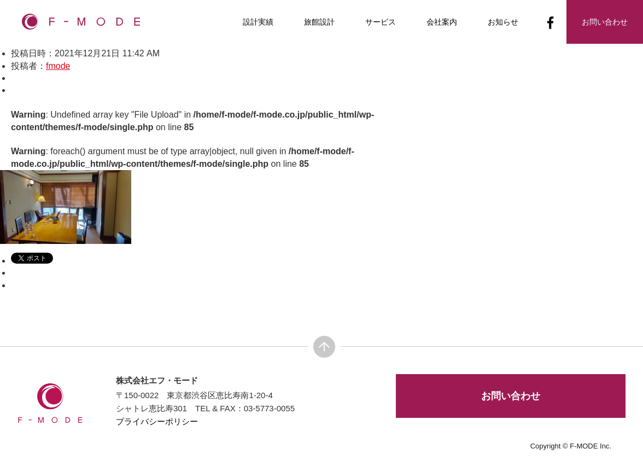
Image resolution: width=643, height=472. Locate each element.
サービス (380, 22)
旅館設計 (319, 22)
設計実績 (258, 22)
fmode (58, 66)
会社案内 (441, 22)
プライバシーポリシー (157, 421)
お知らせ (503, 22)
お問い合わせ (510, 396)
